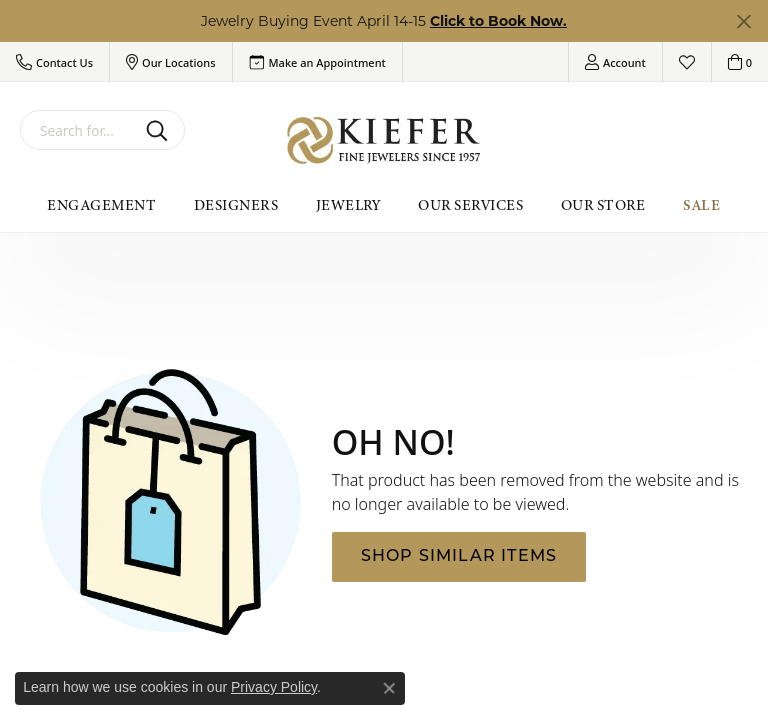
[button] (54, 62)
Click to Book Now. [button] (498, 21)
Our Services (470, 205)
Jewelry (348, 205)
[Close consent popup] (389, 688)
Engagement (101, 205)
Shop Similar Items (459, 557)
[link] (317, 62)
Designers (236, 205)
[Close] (743, 21)
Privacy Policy (274, 687)
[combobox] (79, 130)
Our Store (603, 205)
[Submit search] (160, 130)
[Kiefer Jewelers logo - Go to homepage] (384, 140)
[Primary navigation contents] (384, 205)
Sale (702, 205)
